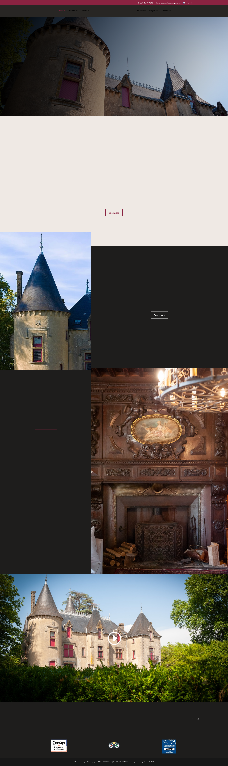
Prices (83, 11)
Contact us (166, 11)
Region (153, 11)
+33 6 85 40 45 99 (145, 2)
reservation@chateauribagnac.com (168, 2)
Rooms (71, 11)
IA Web (151, 762)
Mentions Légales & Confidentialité (115, 762)
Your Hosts (142, 11)
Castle (59, 11)
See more (114, 213)
